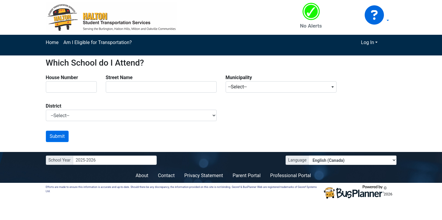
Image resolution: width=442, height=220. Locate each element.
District (53, 106)
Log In (367, 42)
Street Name (119, 77)
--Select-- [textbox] (237, 87)
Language (297, 160)
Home (52, 42)
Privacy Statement (203, 175)
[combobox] (281, 87)
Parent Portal (246, 175)
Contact (166, 175)
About (141, 175)
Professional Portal (290, 175)
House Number (62, 77)
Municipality (239, 77)
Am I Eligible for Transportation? (98, 42)
